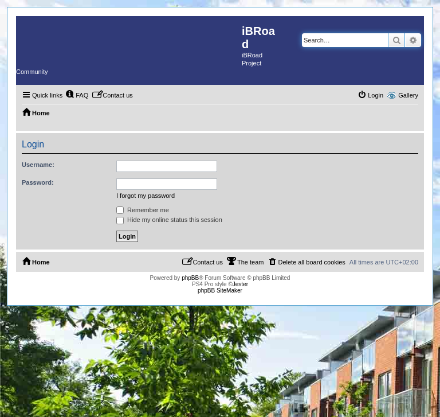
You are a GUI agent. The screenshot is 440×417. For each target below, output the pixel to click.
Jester (240, 284)
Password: (38, 182)
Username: (38, 164)
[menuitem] (76, 95)
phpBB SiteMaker (220, 290)
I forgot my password (145, 195)
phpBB (190, 278)
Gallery (408, 95)
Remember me (142, 209)
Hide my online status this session (169, 219)
